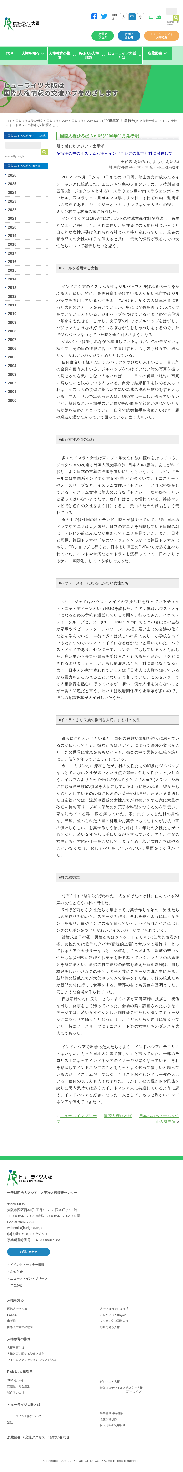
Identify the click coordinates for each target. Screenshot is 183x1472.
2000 (12, 400)
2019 (12, 236)
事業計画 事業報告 (111, 1413)
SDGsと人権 (15, 1380)
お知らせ (16, 1271)
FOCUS (12, 1315)
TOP (9, 53)
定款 (10, 1422)
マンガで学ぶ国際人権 (114, 1321)
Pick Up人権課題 (20, 1372)
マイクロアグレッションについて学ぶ (31, 1359)
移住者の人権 (15, 1392)
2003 (12, 374)
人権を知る (15, 1300)
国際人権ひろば (57, 121)
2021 (12, 218)
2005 (12, 357)
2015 (12, 270)
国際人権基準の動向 (29, 121)
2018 (12, 244)
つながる (16, 1285)
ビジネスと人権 (110, 1381)
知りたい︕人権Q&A (113, 1315)
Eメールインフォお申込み (162, 35)
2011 (12, 305)
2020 (12, 227)
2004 (12, 366)
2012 (12, 297)
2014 (12, 279)
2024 (12, 192)
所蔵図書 (13, 1437)
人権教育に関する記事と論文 (25, 1353)
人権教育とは (15, 1347)
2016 (12, 262)
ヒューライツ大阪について (24, 1416)
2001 (12, 392)
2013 (12, 288)
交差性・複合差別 (18, 1386)
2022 (12, 210)
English (155, 17)
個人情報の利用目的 (113, 1425)
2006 (12, 348)
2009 (12, 323)
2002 (12, 383)
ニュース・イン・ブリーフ (28, 1278)
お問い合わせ (129, 35)
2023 (12, 201)
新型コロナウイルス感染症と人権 (138, 1389)
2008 (12, 331)
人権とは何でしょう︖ (114, 1308)
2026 (12, 175)
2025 (12, 184)
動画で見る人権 (110, 1327)
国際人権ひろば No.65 (104, 121)
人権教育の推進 (18, 1339)
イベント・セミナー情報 (27, 1265)
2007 (12, 340)
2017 (12, 253)
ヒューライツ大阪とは (24, 1404)
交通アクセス (102, 35)
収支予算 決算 (109, 1419)
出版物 (11, 1321)
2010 (12, 314)
